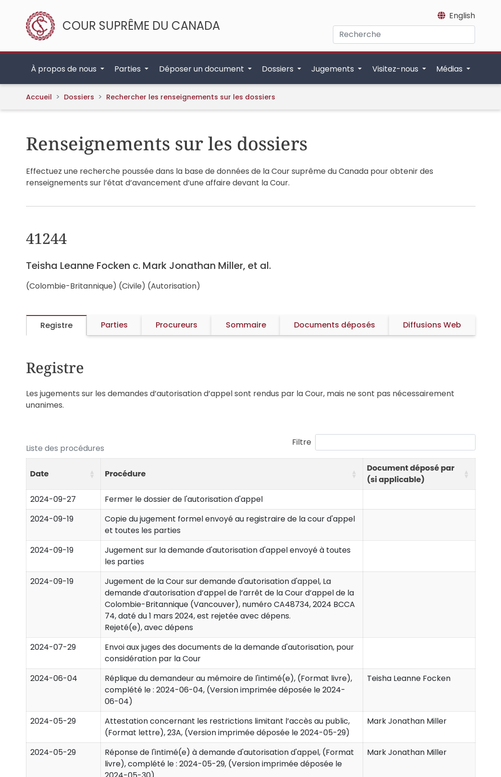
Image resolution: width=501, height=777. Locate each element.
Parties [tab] (114, 324)
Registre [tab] (56, 325)
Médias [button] (450, 68)
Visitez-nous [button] (396, 68)
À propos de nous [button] (64, 68)
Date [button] (39, 473)
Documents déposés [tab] (334, 324)
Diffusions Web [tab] (432, 324)
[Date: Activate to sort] (63, 473)
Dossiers (79, 97)
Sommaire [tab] (246, 324)
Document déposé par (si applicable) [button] (410, 473)
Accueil (39, 97)
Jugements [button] (333, 68)
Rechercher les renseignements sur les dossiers (190, 97)
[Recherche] (404, 34)
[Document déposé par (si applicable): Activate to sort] (419, 473)
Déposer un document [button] (202, 68)
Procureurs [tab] (176, 324)
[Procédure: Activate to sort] (232, 473)
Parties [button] (128, 68)
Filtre (301, 442)
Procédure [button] (125, 473)
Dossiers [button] (278, 68)
